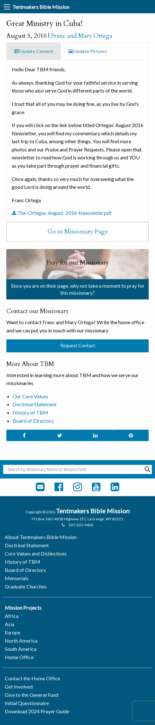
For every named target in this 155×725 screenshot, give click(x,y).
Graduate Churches (26, 586)
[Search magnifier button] (147, 469)
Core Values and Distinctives (36, 553)
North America (21, 641)
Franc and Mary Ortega (81, 36)
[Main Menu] (7, 7)
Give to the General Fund (31, 695)
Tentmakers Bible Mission (40, 7)
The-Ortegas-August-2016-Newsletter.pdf (62, 213)
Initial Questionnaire (27, 703)
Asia (9, 624)
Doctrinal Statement (35, 404)
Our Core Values (30, 396)
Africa (11, 616)
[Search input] (74, 469)
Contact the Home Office (32, 678)
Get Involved (19, 686)
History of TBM (30, 412)
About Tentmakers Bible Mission (41, 537)
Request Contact (77, 345)
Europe (12, 632)
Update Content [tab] (33, 51)
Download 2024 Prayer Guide (37, 711)
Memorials (17, 578)
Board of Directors (33, 421)
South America (20, 649)
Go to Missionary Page (78, 232)
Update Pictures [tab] (87, 51)
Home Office (19, 657)
